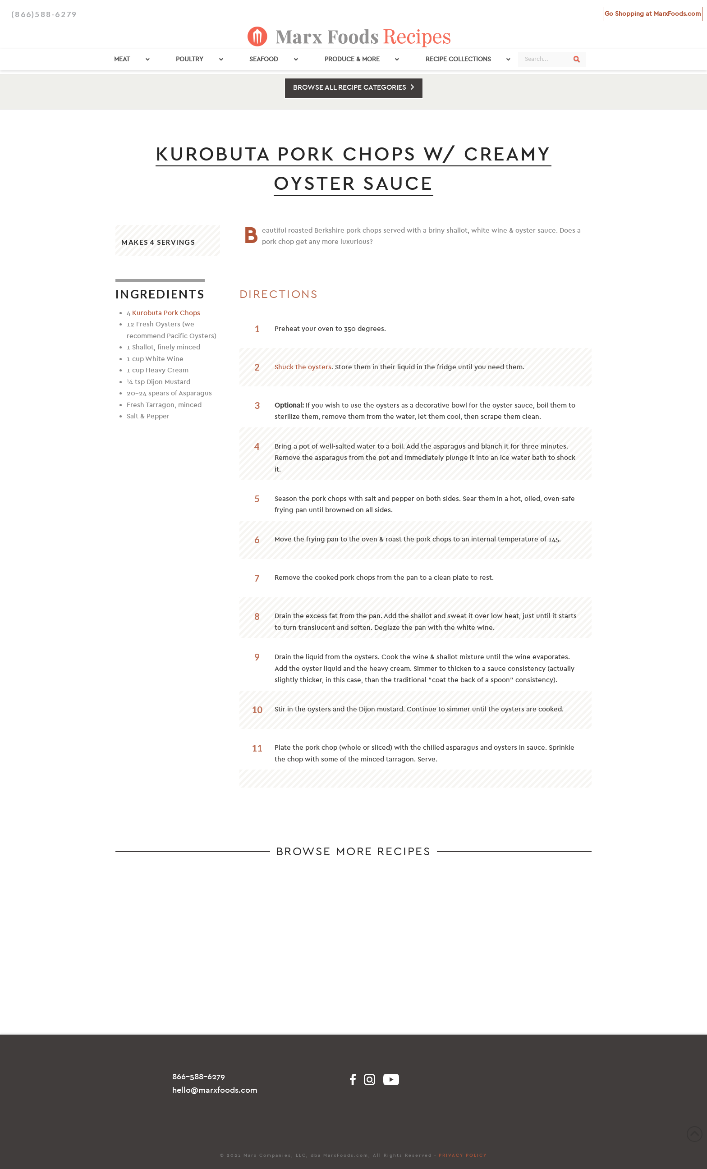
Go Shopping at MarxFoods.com (653, 14)
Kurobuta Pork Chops (166, 313)
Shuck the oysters (303, 367)
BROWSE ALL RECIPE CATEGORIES (353, 87)
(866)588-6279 (44, 14)
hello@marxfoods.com (214, 1090)
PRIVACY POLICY (463, 1155)
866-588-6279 (198, 1077)
